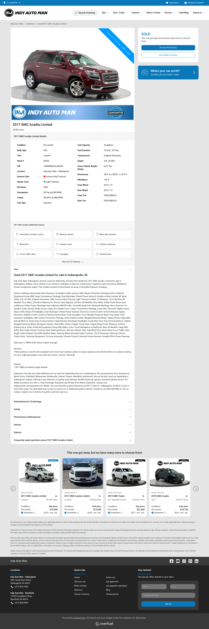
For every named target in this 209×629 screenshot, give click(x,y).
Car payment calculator (116, 586)
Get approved (112, 581)
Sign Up (168, 604)
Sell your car (80, 581)
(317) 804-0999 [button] (19, 602)
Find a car (110, 577)
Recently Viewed (193, 2)
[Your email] (168, 595)
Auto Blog (184, 12)
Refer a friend (153, 12)
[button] (12, 2)
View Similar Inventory (168, 55)
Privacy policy (112, 594)
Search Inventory (85, 12)
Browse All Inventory (168, 48)
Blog (108, 590)
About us (78, 590)
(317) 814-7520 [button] (19, 586)
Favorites (172, 2)
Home (77, 577)
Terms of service (81, 594)
